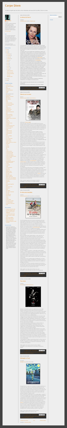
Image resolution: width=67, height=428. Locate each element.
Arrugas (7, 91)
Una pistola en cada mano (10, 203)
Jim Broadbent (38, 60)
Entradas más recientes (24, 420)
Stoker (7, 189)
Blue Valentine (8, 99)
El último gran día (9, 133)
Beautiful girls (8, 95)
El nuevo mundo (8, 128)
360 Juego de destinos (9, 86)
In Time (7, 144)
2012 (7, 52)
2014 (7, 49)
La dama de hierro (25, 17)
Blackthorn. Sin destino (9, 96)
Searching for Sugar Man (10, 184)
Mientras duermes (9, 172)
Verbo (7, 204)
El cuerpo (7, 120)
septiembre (9, 58)
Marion (21, 402)
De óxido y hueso (9, 109)
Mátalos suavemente (9, 176)
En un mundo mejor (9, 138)
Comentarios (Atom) (28, 422)
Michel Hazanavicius (29, 284)
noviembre (9, 55)
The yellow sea (8, 194)
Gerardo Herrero (33, 186)
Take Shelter (8, 190)
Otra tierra (7, 180)
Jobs (6, 148)
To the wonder (8, 195)
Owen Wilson (22, 417)
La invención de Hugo (9, 152)
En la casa (7, 137)
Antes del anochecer (9, 90)
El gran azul (8, 121)
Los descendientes (9, 167)
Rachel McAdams (27, 417)
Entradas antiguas (43, 420)
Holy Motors (8, 143)
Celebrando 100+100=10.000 (10, 209)
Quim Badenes (8, 20)
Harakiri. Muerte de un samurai (11, 142)
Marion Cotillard (37, 416)
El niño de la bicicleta (26, 192)
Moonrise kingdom (9, 175)
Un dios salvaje (8, 199)
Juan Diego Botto (33, 160)
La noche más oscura (9, 153)
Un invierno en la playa (9, 200)
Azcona (39, 173)
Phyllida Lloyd (32, 21)
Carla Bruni (29, 416)
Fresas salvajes (8, 139)
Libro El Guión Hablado (9, 217)
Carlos (7, 101)
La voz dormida (8, 160)
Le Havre (7, 163)
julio (8, 61)
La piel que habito (9, 157)
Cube (7, 106)
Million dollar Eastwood (10, 218)
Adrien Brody (25, 416)
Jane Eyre (7, 147)
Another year (8, 88)
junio (8, 63)
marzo (8, 66)
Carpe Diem (13, 5)
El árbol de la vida (9, 130)
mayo (8, 64)
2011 (7, 78)
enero (8, 69)
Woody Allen (31, 417)
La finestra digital (27, 122)
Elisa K (7, 134)
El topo (7, 129)
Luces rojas (8, 168)
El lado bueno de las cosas (10, 125)
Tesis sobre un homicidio (10, 191)
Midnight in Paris (25, 358)
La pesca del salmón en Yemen (11, 156)
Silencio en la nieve (25, 94)
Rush (7, 182)
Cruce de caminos (9, 105)
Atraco (7, 92)
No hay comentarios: (35, 87)
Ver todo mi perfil (8, 31)
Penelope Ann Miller (27, 353)
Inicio (34, 420)
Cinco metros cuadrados (10, 104)
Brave (7, 100)
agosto (8, 60)
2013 (7, 51)
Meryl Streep (40, 57)
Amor (7, 87)
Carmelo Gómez (23, 161)
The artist (32, 353)
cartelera (25, 89)
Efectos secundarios (9, 114)
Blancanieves (8, 97)
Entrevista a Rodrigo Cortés (10, 210)
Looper (7, 166)
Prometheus (8, 181)
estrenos (29, 186)
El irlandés (7, 124)
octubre (8, 57)
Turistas (7, 198)
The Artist (23, 281)
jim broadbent (28, 89)
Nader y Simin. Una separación (11, 177)
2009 (7, 80)
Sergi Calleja (42, 186)
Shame (7, 185)
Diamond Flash (8, 110)
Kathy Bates (32, 416)
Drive (7, 113)
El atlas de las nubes (9, 115)
